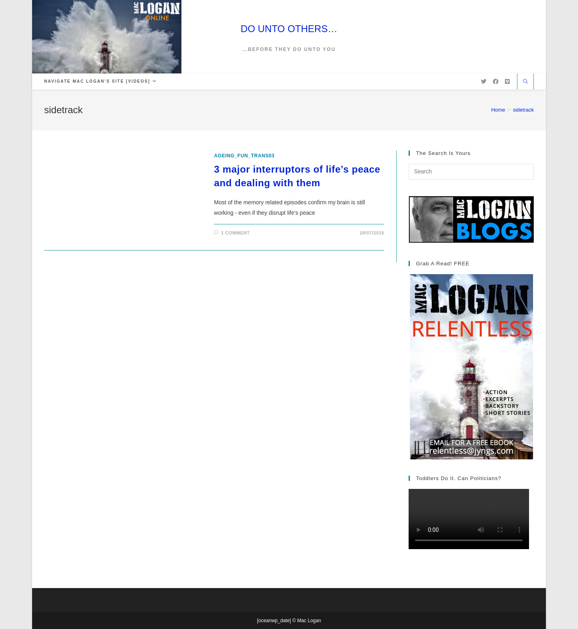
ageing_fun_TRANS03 (244, 156)
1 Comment (235, 232)
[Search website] (525, 82)
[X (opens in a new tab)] (484, 81)
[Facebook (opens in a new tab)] (496, 81)
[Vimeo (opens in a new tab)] (507, 81)
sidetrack (523, 110)
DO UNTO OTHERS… (289, 28)
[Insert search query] (471, 172)
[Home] (498, 110)
